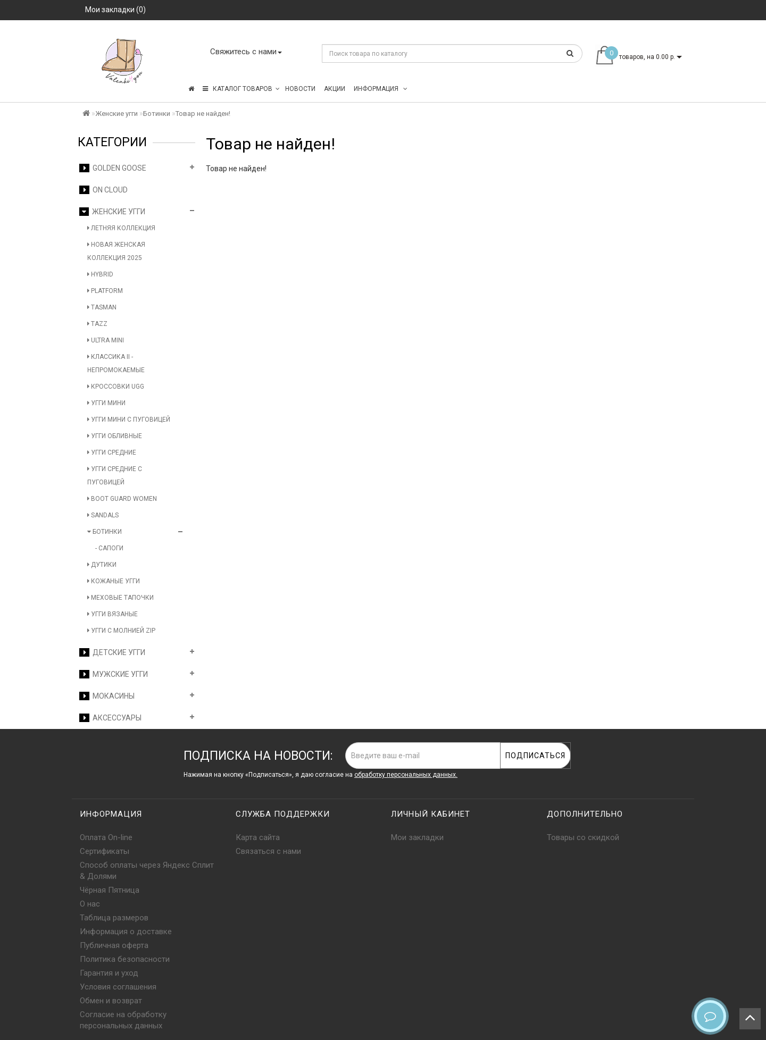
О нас (90, 904)
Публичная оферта (114, 945)
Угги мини (106, 403)
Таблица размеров (114, 917)
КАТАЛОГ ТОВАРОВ (241, 89)
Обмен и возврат (111, 1000)
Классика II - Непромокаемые (116, 363)
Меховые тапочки (120, 597)
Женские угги (116, 114)
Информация (380, 89)
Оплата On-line (106, 837)
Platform (105, 291)
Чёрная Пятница (109, 890)
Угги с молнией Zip (121, 630)
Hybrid (100, 274)
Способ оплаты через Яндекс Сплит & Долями (147, 870)
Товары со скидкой (583, 837)
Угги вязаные (112, 614)
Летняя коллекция (121, 228)
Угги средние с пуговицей (114, 475)
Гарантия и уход (109, 973)
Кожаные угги (113, 581)
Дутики (101, 564)
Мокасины (107, 696)
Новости (300, 89)
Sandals (103, 515)
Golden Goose (112, 168)
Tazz (97, 324)
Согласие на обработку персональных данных (123, 1020)
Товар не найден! (203, 114)
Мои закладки (417, 837)
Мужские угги (113, 674)
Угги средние (111, 452)
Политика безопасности (125, 959)
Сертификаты (104, 851)
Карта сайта (258, 837)
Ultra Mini (105, 340)
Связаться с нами (268, 851)
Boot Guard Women (122, 498)
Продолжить (659, 190)
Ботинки (156, 114)
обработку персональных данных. (405, 774)
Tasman (101, 307)
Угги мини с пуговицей (128, 419)
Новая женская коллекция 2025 (116, 251)
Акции (334, 89)
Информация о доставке (126, 931)
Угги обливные (114, 436)
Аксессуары (110, 718)
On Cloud (103, 190)
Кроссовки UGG (115, 386)
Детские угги (112, 652)
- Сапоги (109, 548)
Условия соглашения (118, 987)
